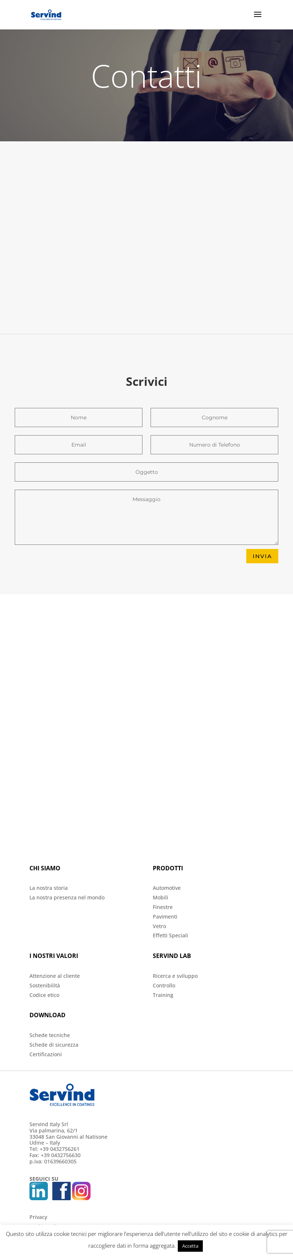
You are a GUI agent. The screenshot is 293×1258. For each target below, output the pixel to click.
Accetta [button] (190, 1246)
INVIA (262, 556)
